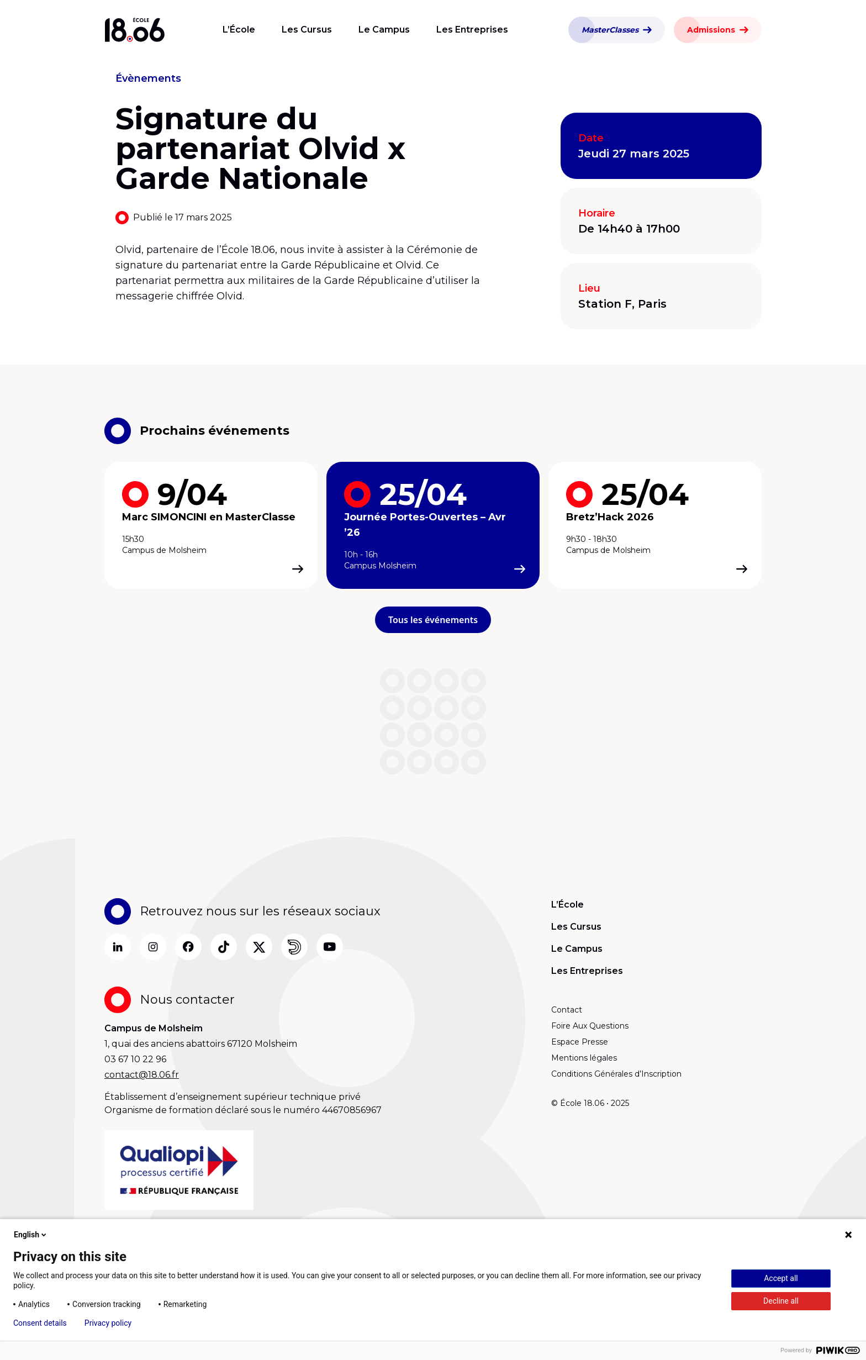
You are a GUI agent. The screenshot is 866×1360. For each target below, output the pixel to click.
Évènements (148, 78)
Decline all (781, 1300)
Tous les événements (433, 620)
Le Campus (384, 29)
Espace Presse (579, 1042)
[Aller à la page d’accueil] (134, 29)
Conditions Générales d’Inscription (616, 1074)
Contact (566, 1010)
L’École (239, 29)
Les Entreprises (472, 29)
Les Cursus (307, 29)
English (31, 1234)
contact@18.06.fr (141, 1074)
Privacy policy (108, 1323)
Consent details (40, 1323)
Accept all (781, 1278)
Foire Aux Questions (590, 1026)
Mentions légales (584, 1058)
